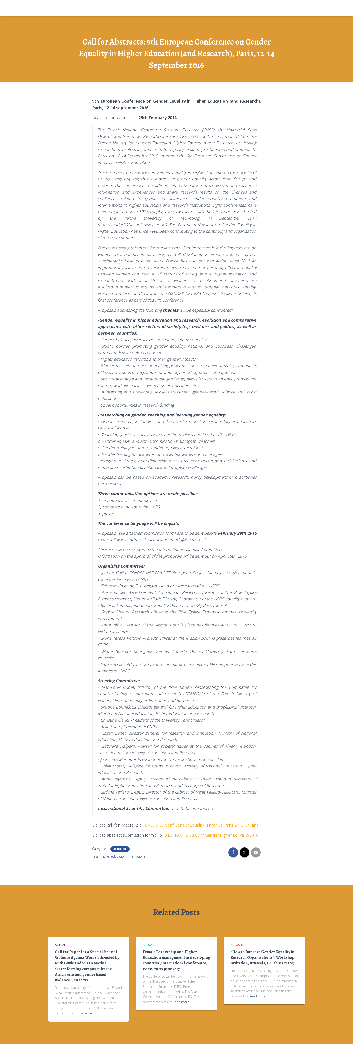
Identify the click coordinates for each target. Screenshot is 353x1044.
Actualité (120, 849)
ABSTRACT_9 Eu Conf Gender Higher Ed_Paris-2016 (211, 835)
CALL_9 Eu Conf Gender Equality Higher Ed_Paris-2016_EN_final (202, 825)
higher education (113, 856)
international (137, 856)
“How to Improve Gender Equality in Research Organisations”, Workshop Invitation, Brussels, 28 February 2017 (263, 957)
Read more (85, 1013)
